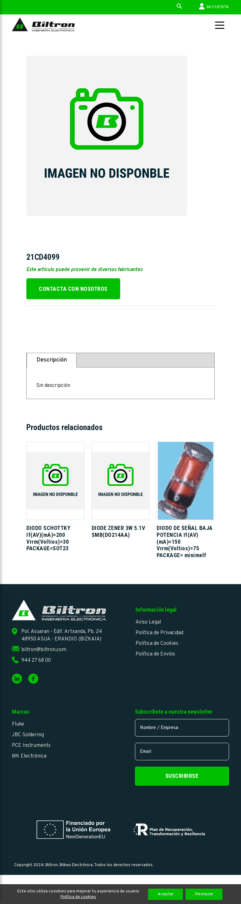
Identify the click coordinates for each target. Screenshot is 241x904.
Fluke (18, 724)
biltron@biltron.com (43, 650)
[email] (182, 751)
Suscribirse (182, 776)
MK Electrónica (29, 756)
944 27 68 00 (36, 660)
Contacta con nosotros (73, 288)
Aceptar (166, 894)
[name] (182, 728)
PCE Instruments (31, 745)
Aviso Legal (148, 622)
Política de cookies (78, 897)
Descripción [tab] (51, 360)
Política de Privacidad (159, 633)
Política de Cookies (157, 643)
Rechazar (204, 894)
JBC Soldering (28, 735)
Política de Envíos (155, 654)
